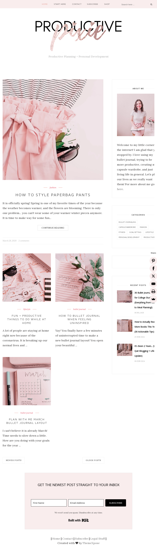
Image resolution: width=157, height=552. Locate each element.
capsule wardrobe (127, 227)
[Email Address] (86, 502)
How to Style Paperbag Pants (52, 194)
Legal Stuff (97, 538)
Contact (77, 4)
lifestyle (26, 309)
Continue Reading (53, 227)
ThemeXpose (91, 543)
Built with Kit (78, 520)
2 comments (24, 240)
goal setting (135, 232)
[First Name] (49, 502)
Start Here (60, 4)
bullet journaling (127, 222)
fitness (122, 232)
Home (45, 4)
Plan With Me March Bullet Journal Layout (26, 421)
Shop (107, 4)
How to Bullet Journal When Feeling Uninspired (79, 319)
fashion (53, 187)
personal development (129, 237)
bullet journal (79, 309)
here (120, 189)
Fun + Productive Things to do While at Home (26, 319)
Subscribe (92, 4)
